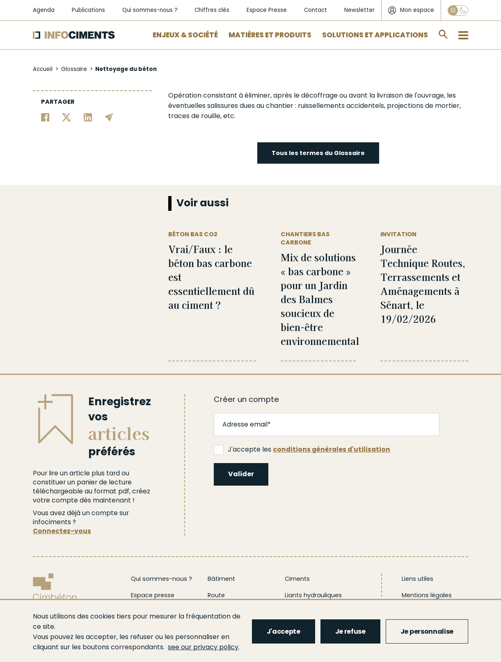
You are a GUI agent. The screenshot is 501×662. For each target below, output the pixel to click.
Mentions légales (427, 595)
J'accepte (283, 631)
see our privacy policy (203, 647)
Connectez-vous (62, 531)
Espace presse (152, 595)
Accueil (43, 69)
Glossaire (74, 69)
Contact (315, 10)
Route (216, 595)
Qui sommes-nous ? (150, 10)
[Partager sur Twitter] (66, 116)
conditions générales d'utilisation (331, 449)
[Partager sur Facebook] (45, 116)
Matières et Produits (270, 35)
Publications (88, 10)
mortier (447, 105)
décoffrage (319, 95)
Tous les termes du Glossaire (318, 153)
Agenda (44, 10)
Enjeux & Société (185, 35)
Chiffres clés (211, 10)
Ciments (297, 579)
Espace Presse (267, 10)
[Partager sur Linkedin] (88, 116)
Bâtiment (221, 579)
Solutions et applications (375, 35)
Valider (241, 474)
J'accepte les (302, 449)
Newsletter (359, 10)
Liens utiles (417, 579)
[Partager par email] (109, 116)
